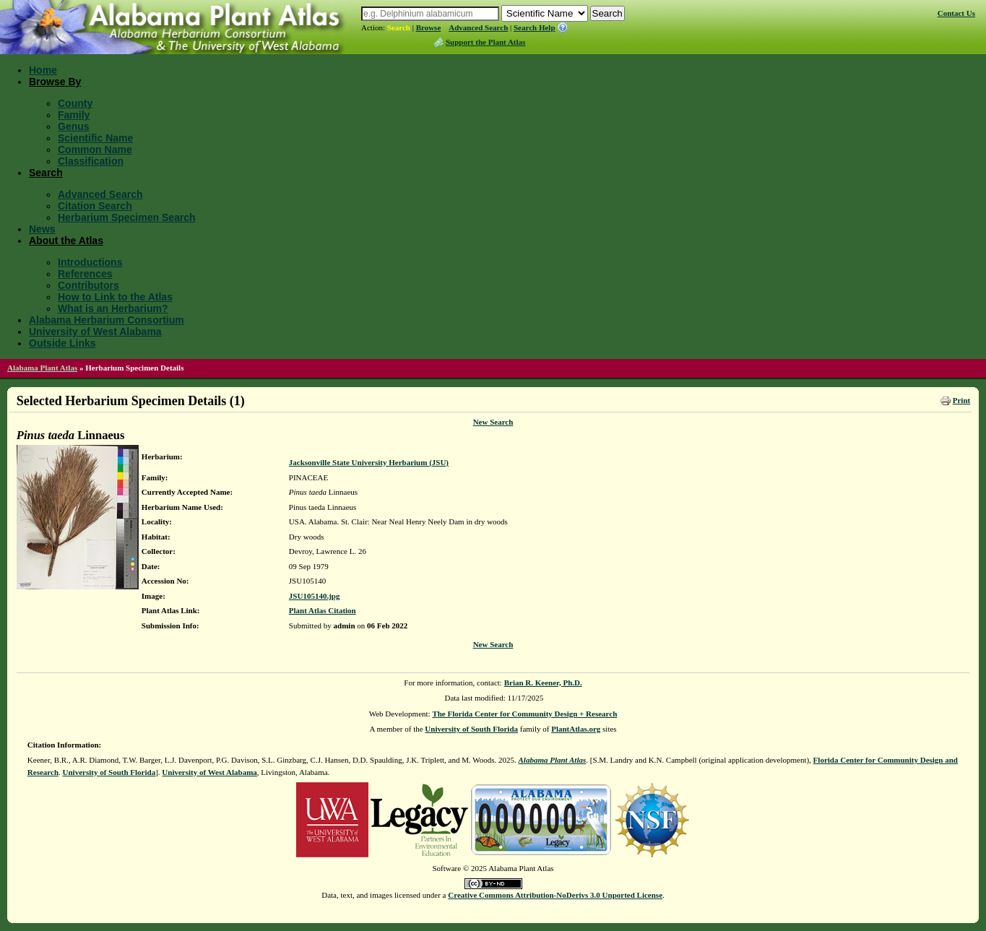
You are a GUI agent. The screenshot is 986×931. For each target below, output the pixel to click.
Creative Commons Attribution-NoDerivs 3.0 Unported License (555, 895)
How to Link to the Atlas (115, 297)
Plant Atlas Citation (322, 610)
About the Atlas (66, 240)
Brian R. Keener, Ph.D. (543, 682)
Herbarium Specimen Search (127, 217)
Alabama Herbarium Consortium (106, 320)
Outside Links (62, 343)
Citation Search (95, 206)
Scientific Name (95, 138)
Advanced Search (478, 27)
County (75, 103)
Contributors (88, 285)
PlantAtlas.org (575, 728)
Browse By (55, 81)
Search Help (534, 27)
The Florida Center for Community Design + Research (524, 713)
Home (43, 70)
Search (398, 27)
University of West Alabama (95, 331)
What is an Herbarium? (113, 308)
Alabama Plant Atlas (42, 367)
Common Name (95, 149)
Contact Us (956, 13)
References (85, 274)
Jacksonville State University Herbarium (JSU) (369, 462)
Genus (74, 126)
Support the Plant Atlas (485, 42)
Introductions (90, 262)
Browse (428, 27)
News (42, 229)
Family (74, 115)
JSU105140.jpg (314, 596)
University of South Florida (471, 728)
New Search (493, 421)
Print (961, 400)
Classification (91, 161)
